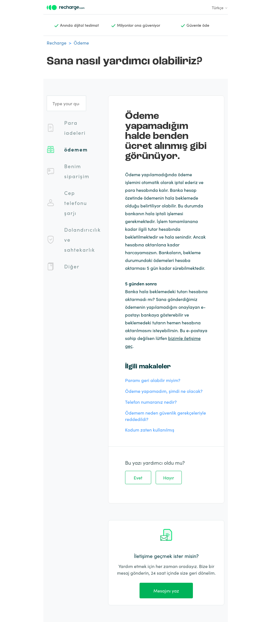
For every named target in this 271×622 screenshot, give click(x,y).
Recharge (56, 43)
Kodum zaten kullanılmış (149, 430)
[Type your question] (66, 103)
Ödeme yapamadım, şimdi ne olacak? (164, 391)
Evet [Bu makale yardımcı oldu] (138, 477)
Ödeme (81, 43)
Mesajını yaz (166, 590)
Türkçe (220, 7)
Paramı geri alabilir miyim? (152, 380)
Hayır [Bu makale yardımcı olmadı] (168, 477)
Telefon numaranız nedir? (151, 402)
